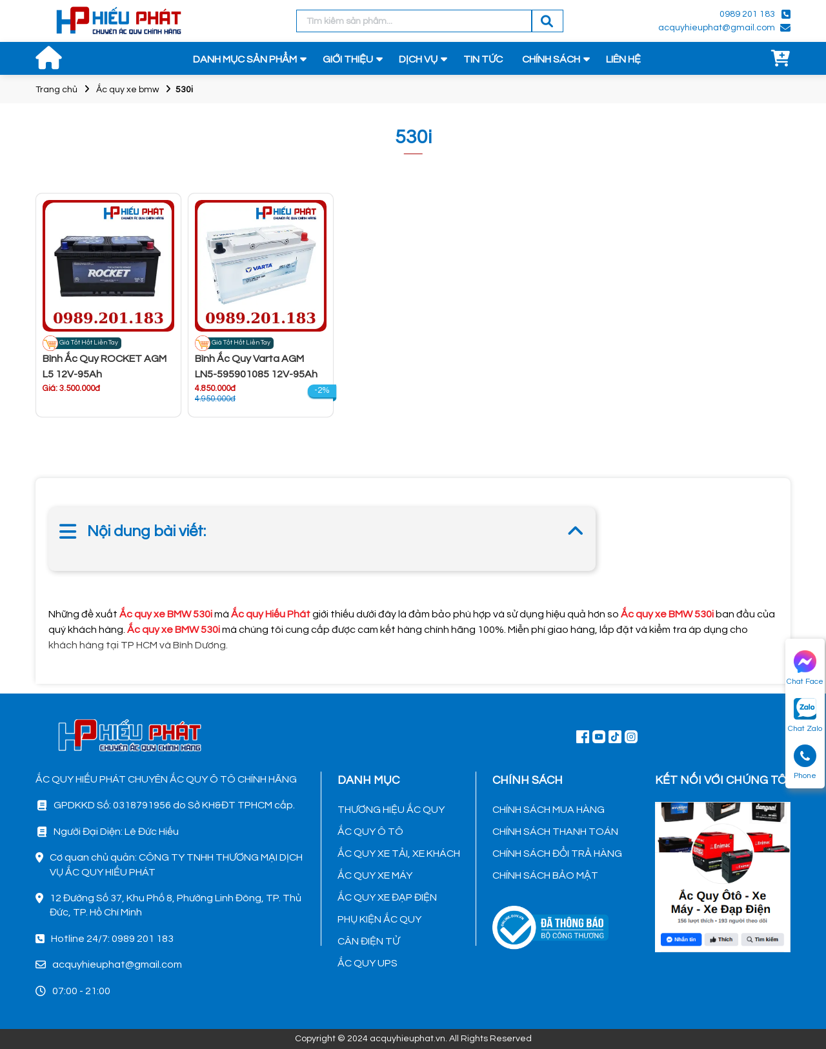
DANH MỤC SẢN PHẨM (245, 59)
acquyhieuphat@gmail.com (716, 27)
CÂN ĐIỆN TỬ (368, 941)
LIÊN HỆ (623, 59)
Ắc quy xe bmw (127, 89)
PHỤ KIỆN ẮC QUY (379, 919)
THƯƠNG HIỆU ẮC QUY (391, 809)
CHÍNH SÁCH (551, 59)
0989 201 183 (747, 14)
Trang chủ (56, 89)
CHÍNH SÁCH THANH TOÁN (555, 831)
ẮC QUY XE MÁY (374, 875)
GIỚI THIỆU (348, 59)
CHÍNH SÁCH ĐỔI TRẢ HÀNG (557, 853)
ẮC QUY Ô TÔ (370, 831)
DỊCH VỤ (418, 59)
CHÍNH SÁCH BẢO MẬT (545, 875)
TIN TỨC (483, 59)
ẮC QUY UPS (367, 963)
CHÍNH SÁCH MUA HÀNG (548, 809)
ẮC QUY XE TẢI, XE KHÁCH (398, 853)
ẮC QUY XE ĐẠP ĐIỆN (387, 897)
